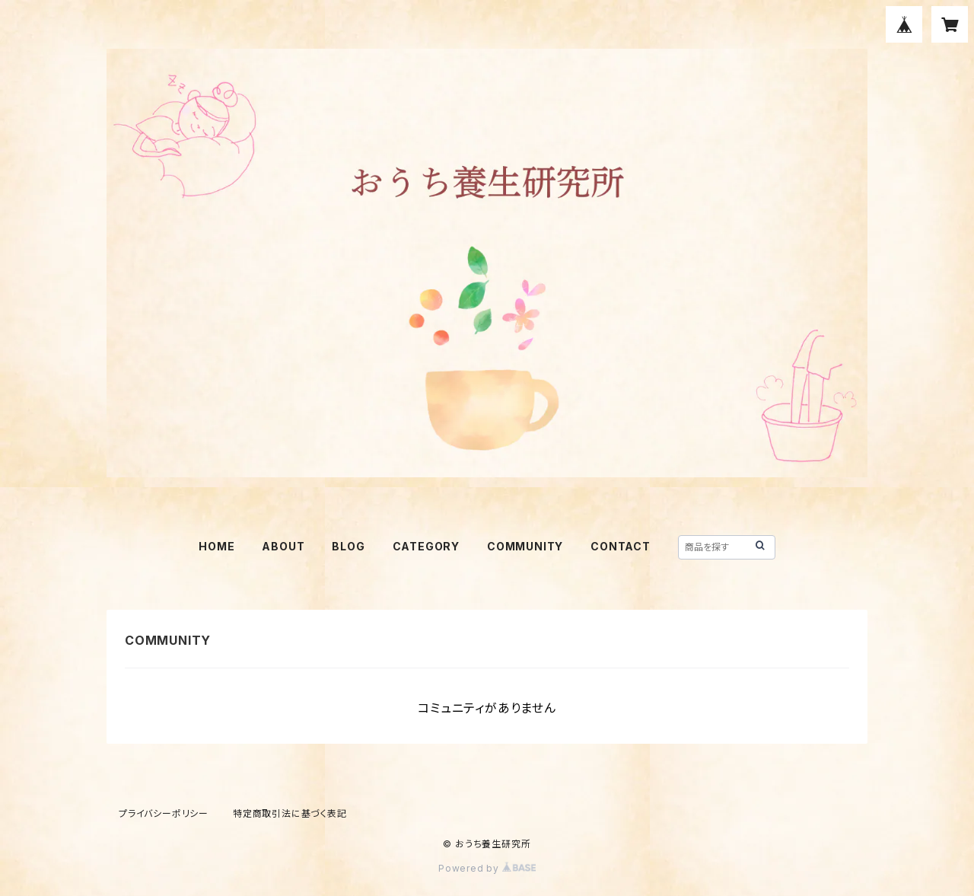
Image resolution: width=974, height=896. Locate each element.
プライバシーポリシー (163, 813)
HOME (216, 546)
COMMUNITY (525, 546)
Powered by (487, 868)
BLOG (348, 546)
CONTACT (620, 546)
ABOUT (283, 546)
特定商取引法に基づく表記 (290, 813)
